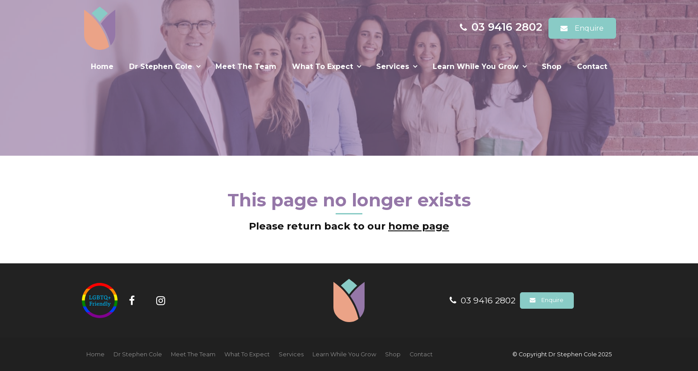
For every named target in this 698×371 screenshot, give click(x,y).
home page (418, 226)
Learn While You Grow (476, 66)
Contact (592, 66)
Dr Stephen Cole (160, 66)
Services (392, 66)
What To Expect (322, 66)
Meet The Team (245, 66)
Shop (551, 66)
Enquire (589, 28)
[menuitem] (95, 355)
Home (102, 66)
